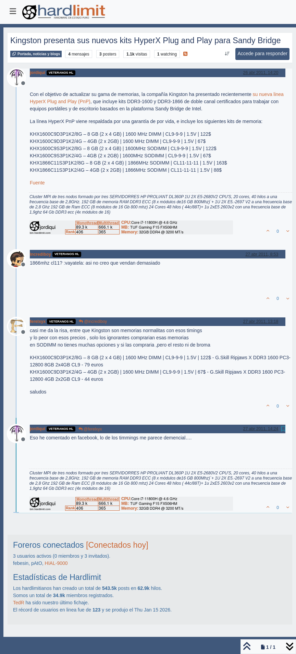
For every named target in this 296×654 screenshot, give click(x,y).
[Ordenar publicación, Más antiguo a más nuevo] (227, 54)
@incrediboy (93, 321)
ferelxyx (38, 321)
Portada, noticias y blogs (36, 54)
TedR (18, 602)
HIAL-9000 (56, 563)
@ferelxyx (90, 429)
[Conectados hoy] (117, 545)
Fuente (37, 182)
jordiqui (37, 72)
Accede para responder (262, 53)
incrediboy (40, 254)
